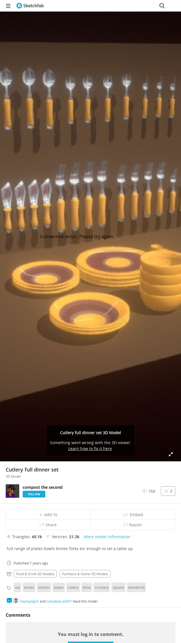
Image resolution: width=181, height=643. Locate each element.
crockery (101, 587)
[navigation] (8, 5)
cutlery (73, 587)
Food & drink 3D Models (35, 574)
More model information (107, 536)
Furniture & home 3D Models (85, 574)
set (17, 587)
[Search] (162, 5)
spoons (118, 587)
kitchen (44, 587)
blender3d (136, 587)
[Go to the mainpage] (30, 5)
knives (29, 587)
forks (87, 587)
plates (58, 587)
